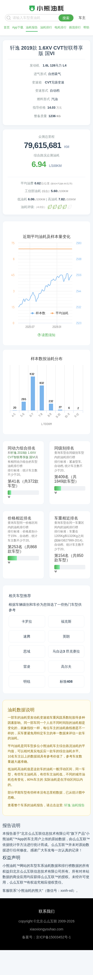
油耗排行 (46, 27)
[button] (9, 497)
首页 (7, 27)
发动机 (34, 65)
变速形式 (41, 90)
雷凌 (26, 667)
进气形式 (40, 74)
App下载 (17, 27)
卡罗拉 (27, 621)
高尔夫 (66, 667)
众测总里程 (46, 137)
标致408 (66, 681)
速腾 (26, 636)
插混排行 (75, 27)
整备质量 (40, 116)
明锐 (26, 681)
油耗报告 (32, 27)
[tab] (23, 473)
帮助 (86, 27)
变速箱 (37, 82)
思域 (26, 651)
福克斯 (66, 621)
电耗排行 (60, 27)
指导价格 (39, 107)
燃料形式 (43, 99)
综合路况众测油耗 (47, 155)
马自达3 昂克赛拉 (66, 651)
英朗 (66, 636)
